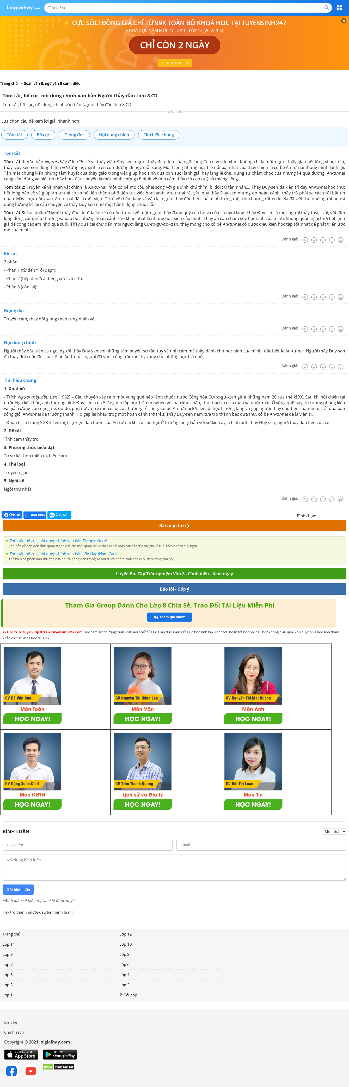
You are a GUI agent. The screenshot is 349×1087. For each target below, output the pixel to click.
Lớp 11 (9, 944)
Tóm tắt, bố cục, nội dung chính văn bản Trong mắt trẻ (58, 540)
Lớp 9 (8, 954)
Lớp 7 (8, 964)
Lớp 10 (125, 944)
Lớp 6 (124, 964)
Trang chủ (11, 934)
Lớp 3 (8, 984)
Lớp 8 (124, 954)
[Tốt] (331, 240)
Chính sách (14, 1032)
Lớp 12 (125, 934)
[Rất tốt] (340, 240)
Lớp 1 (8, 994)
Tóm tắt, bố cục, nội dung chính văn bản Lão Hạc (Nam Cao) (63, 553)
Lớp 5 (8, 974)
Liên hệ (10, 1022)
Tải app (128, 994)
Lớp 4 (124, 974)
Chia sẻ (12, 515)
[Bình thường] (323, 240)
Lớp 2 (124, 984)
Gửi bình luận (18, 890)
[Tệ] (314, 240)
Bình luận (35, 515)
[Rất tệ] (305, 240)
